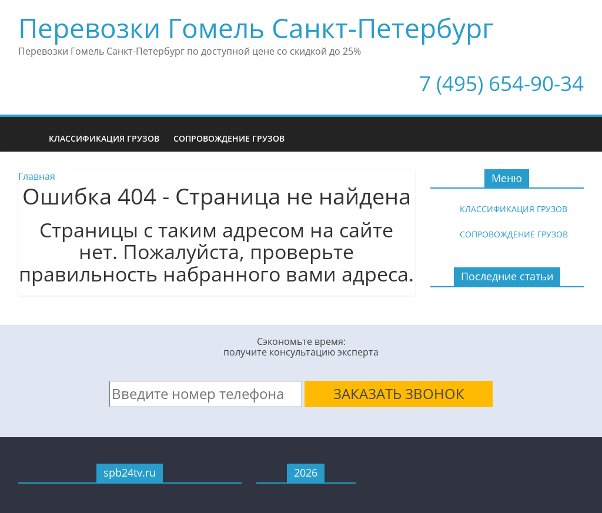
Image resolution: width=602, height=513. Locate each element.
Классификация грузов (104, 138)
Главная (36, 176)
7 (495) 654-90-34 (501, 83)
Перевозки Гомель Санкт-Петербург (256, 27)
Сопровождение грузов (229, 138)
